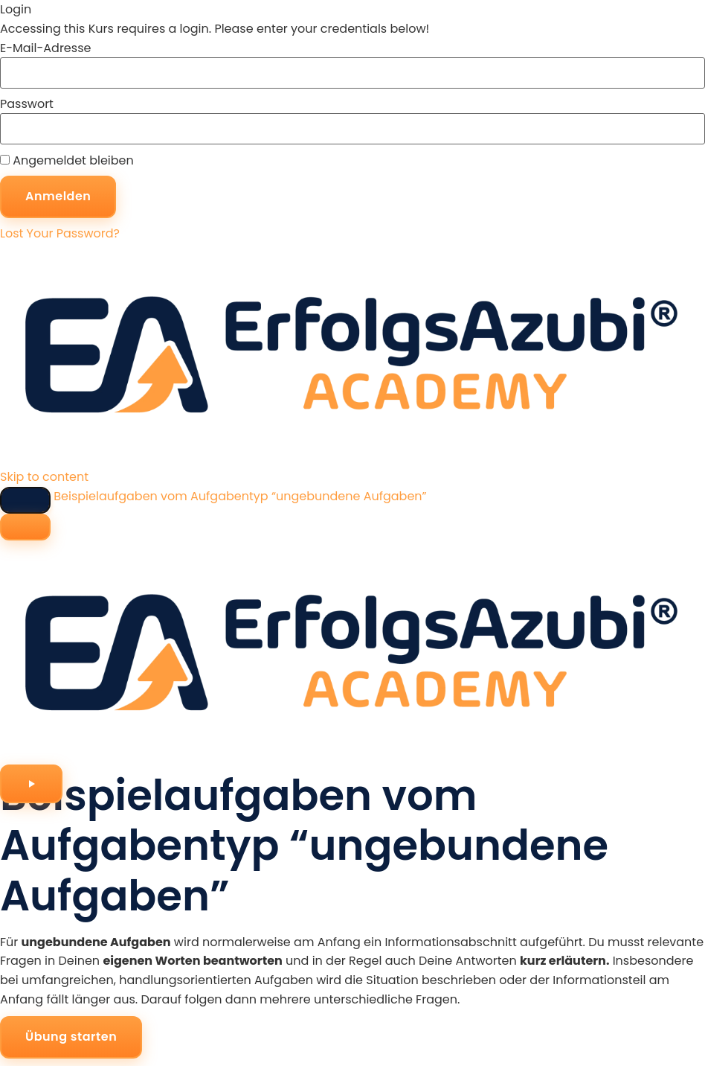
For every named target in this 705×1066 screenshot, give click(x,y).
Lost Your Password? (60, 233)
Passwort (27, 104)
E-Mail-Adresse (45, 48)
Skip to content (44, 476)
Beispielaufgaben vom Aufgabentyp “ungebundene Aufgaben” (240, 496)
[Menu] (25, 527)
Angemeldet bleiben (67, 161)
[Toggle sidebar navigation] (25, 500)
